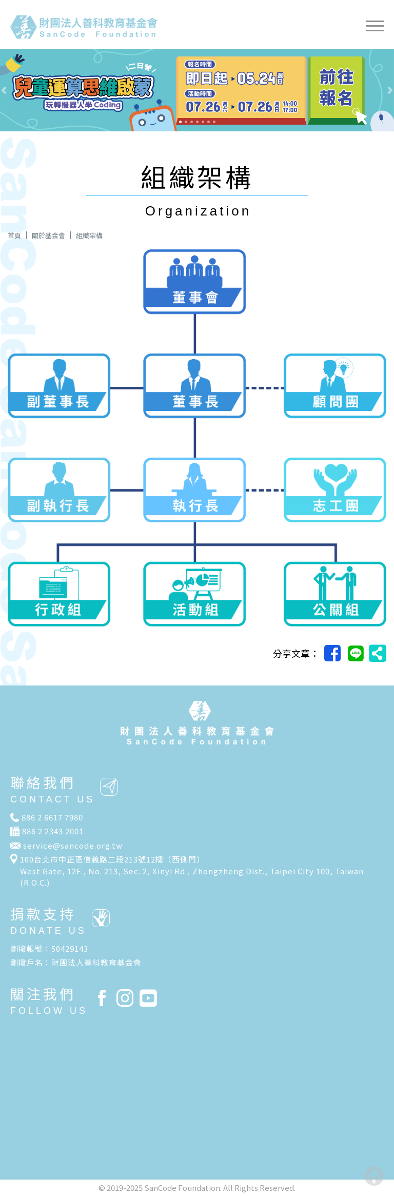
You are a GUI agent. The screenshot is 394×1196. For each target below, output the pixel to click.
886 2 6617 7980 (52, 817)
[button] (29, 90)
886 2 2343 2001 (53, 831)
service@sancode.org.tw (73, 845)
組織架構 (89, 235)
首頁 (14, 235)
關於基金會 (48, 235)
